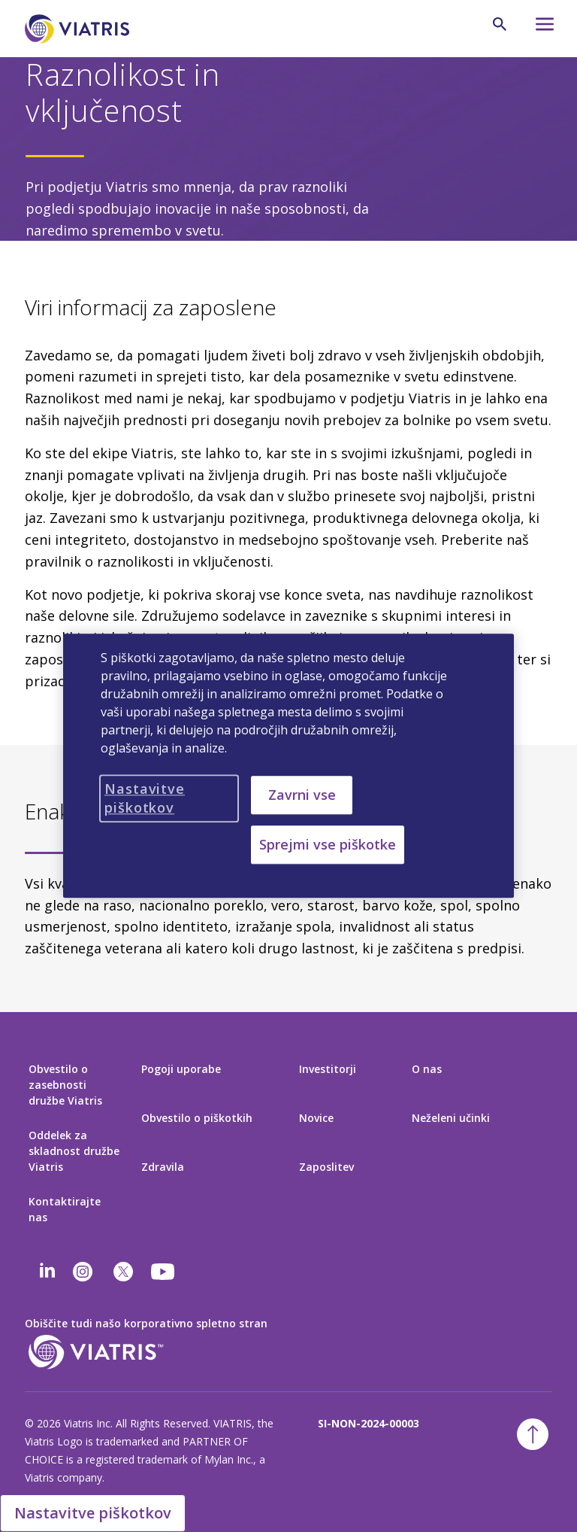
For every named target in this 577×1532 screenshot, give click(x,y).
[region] (288, 766)
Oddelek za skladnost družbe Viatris (74, 1151)
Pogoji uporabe (181, 1069)
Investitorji (327, 1069)
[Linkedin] (47, 1272)
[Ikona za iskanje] (500, 24)
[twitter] (123, 1271)
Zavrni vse (302, 795)
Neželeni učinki (451, 1118)
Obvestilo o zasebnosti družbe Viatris (65, 1085)
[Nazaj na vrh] (532, 1434)
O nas (427, 1069)
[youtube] (164, 1271)
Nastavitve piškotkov (92, 1513)
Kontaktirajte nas (65, 1209)
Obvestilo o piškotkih (196, 1118)
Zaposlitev (326, 1167)
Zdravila (162, 1167)
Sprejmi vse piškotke (327, 845)
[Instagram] (82, 1271)
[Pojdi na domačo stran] (79, 29)
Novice (316, 1118)
